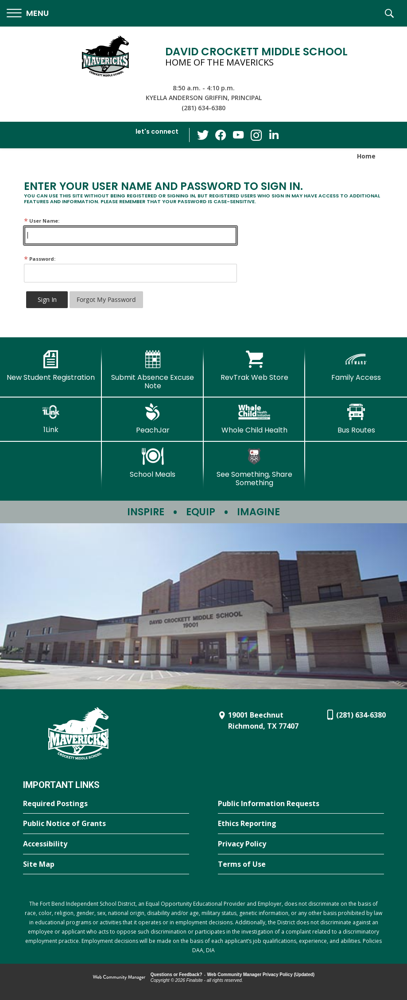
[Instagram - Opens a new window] (256, 135)
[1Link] (50, 418)
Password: (39, 259)
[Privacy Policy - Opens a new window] (301, 844)
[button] (28, 13)
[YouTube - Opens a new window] (238, 134)
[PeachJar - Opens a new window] (152, 419)
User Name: (41, 221)
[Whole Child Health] (254, 419)
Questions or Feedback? (176, 974)
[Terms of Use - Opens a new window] (301, 864)
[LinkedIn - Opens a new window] (274, 134)
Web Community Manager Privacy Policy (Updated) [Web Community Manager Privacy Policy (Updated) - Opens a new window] (261, 974)
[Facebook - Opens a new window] (220, 135)
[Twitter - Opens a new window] (203, 134)
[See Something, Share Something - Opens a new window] (254, 467)
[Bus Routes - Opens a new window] (356, 419)
